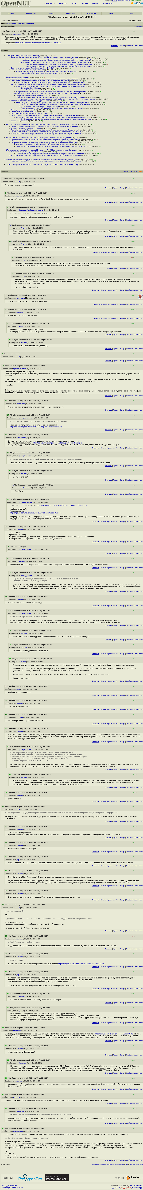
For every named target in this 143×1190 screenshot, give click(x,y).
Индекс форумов (119, 1164)
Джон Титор (73, 164)
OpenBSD (29, 90)
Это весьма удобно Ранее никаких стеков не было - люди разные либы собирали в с (37, 164)
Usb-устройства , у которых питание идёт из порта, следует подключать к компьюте (41, 115)
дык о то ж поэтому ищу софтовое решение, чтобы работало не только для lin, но (51, 99)
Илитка (55, 73)
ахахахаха (65, 81)
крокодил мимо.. (73, 79)
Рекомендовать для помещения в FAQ (103, 1164)
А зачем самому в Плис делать (22, 152)
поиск (51, 13)
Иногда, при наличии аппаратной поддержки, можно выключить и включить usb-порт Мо (43, 84)
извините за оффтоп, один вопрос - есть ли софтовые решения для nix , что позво (36, 79)
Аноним (36, 55)
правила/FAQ (31, 13)
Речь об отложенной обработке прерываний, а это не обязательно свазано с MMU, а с (42, 130)
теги (110, 3)
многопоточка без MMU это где (22, 128)
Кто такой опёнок (27, 88)
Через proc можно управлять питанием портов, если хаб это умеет (35, 81)
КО (90, 64)
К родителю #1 (113, 304)
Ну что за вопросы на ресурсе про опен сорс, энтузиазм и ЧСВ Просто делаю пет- (46, 154)
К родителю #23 (112, 290)
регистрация (126, 0)
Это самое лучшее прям (20, 112)
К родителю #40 (112, 1089)
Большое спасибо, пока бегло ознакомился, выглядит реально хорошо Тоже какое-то (42, 155)
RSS (131, 13)
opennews (17, 34)
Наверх (122, 188)
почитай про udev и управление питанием (26, 113)
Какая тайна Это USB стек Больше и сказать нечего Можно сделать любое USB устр (52, 61)
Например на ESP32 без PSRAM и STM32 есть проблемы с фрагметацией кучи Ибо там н (49, 146)
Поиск (105, 3)
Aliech (80, 108)
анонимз (40, 70)
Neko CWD (51, 68)
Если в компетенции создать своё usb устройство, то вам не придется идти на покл (51, 62)
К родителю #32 (112, 967)
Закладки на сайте (9, 1186)
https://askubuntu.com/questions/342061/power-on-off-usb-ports (58, 443)
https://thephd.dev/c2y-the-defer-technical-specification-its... (81, 964)
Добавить (116, 1188)
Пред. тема (132, 1164)
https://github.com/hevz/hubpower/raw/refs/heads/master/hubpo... (36, 513)
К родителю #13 (112, 521)
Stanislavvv (80, 84)
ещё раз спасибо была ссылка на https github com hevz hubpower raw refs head (44, 92)
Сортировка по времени (130, 171)
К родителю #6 (113, 252)
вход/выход (91, 13)
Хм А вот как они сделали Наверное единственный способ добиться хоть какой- (35, 137)
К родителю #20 (112, 568)
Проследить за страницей (12, 1188)
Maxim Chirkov (136, 1186)
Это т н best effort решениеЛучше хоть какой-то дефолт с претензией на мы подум (41, 126)
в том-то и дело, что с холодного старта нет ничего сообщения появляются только (46, 103)
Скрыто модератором (14, 77)
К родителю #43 (112, 1023)
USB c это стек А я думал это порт (23, 70)
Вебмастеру (137, 1188)
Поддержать (126, 1188)
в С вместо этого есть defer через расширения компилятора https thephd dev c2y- (40, 141)
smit (33, 110)
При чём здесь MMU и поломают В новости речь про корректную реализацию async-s (42, 132)
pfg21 (76, 72)
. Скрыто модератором (11, 354)
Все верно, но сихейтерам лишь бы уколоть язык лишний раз (38, 144)
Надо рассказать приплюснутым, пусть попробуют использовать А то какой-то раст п (42, 139)
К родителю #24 (112, 654)
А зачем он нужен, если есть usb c (19, 55)
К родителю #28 (112, 852)
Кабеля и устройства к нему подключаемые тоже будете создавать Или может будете (57, 64)
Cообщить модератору (134, 46)
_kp (76, 130)
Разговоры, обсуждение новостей (20, 23)
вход (119, 0)
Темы (126, 1164)
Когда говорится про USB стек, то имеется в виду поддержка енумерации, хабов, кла (42, 161)
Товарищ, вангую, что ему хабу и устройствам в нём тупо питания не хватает (49, 108)
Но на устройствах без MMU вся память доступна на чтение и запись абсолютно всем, (38, 124)
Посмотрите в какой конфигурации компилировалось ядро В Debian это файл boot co (52, 104)
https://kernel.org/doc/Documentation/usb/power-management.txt (36, 427)
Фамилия (72, 150)
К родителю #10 (112, 448)
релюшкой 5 (15, 121)
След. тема (139, 1164)
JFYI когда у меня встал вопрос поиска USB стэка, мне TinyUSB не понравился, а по (37, 150)
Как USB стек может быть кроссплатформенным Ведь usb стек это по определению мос (38, 159)
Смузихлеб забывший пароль (82, 59)
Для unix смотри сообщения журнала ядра (27, 101)
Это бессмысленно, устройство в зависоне (36, 106)
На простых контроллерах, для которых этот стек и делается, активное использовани (42, 143)
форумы (11, 13)
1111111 (46, 113)
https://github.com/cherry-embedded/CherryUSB (114, 1034)
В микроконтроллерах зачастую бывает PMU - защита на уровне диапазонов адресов (42, 134)
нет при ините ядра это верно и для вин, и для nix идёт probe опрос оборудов (44, 117)
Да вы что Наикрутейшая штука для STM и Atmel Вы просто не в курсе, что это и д (41, 57)
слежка (111, 13)
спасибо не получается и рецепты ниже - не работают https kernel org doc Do (44, 82)
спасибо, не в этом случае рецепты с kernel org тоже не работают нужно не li (44, 86)
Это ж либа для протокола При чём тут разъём (28, 68)
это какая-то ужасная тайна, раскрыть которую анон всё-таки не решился (43, 59)
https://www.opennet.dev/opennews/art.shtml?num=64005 (38, 43)
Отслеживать (138, 26)
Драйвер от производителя (21, 110)
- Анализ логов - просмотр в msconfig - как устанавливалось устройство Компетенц (41, 93)
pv (89, 66)
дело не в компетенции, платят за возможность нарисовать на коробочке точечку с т (56, 66)
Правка (122, 46)
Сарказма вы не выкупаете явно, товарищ (36, 73)
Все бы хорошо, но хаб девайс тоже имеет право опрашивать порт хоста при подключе (53, 119)
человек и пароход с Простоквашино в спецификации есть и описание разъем (44, 72)
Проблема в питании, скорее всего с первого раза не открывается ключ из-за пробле (47, 97)
